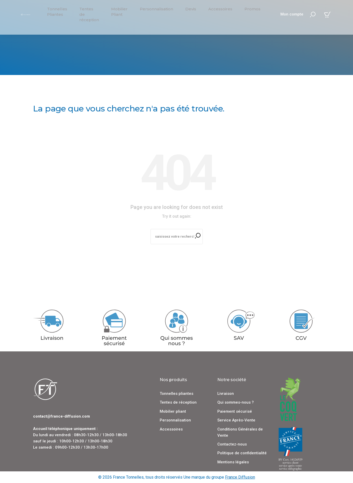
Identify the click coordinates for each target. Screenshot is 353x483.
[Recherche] (176, 236)
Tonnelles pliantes (176, 393)
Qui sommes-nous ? (235, 402)
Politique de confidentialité (242, 452)
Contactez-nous (232, 444)
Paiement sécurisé (234, 411)
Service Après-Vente (236, 420)
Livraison (225, 393)
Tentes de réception (178, 402)
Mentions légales (233, 461)
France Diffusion (240, 476)
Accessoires (171, 428)
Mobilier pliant (173, 411)
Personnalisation (175, 420)
